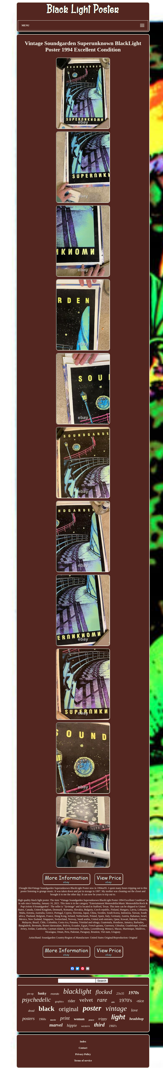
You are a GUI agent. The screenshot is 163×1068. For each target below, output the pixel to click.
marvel (56, 1025)
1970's (125, 1000)
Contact (83, 1047)
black (47, 1008)
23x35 (120, 993)
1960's (113, 1026)
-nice (140, 1001)
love (134, 1010)
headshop (136, 1019)
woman (79, 1019)
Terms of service (83, 1060)
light (118, 1017)
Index (83, 1041)
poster (92, 1008)
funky (42, 993)
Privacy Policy (83, 1054)
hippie (72, 1025)
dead (31, 1010)
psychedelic (36, 999)
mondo (55, 993)
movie (53, 1019)
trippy (102, 1019)
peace (91, 1019)
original (69, 1008)
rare (102, 999)
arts (113, 1002)
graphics (59, 1001)
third (99, 1025)
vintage (116, 1008)
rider (71, 1001)
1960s (42, 1019)
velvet (86, 1000)
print (65, 1018)
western (85, 1026)
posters (28, 1018)
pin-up (30, 993)
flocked (104, 992)
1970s (133, 992)
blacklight (77, 991)
